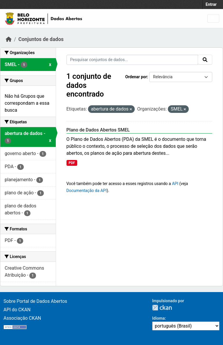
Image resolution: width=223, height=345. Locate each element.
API (175, 183)
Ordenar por (136, 76)
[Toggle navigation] (213, 18)
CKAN (162, 308)
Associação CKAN (22, 318)
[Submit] (205, 60)
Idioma (158, 318)
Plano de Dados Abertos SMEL (98, 130)
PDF (72, 163)
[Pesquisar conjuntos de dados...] (132, 60)
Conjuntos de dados (41, 39)
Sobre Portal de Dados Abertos (35, 301)
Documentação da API (86, 190)
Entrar (211, 4)
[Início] (9, 39)
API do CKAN (16, 309)
